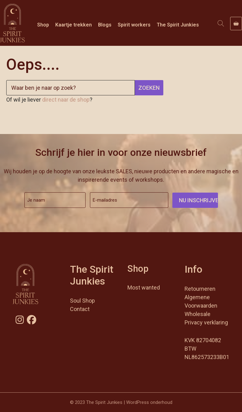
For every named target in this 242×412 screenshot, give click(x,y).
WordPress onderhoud (149, 402)
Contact (80, 309)
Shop (43, 25)
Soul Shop (82, 300)
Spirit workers (134, 25)
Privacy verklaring (206, 322)
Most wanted (143, 287)
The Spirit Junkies (178, 25)
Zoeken (149, 87)
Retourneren (200, 288)
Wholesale (197, 314)
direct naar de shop (66, 99)
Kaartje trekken (73, 25)
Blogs (104, 25)
